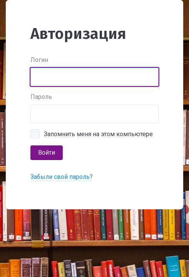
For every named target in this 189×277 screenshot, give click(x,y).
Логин (39, 59)
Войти (46, 152)
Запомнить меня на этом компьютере (98, 134)
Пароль (41, 96)
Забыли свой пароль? (61, 176)
